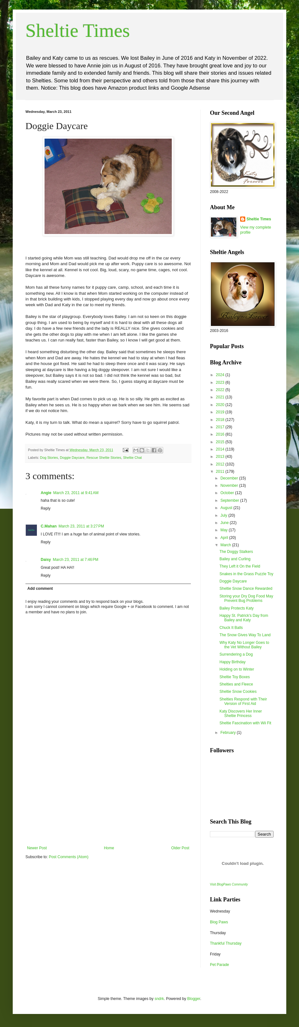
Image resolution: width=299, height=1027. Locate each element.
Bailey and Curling (234, 559)
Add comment (40, 588)
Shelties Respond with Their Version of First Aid (243, 701)
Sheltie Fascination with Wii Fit (245, 723)
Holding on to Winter (236, 669)
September (230, 500)
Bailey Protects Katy (236, 608)
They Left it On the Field (239, 566)
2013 (221, 456)
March (226, 545)
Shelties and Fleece (236, 684)
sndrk (159, 998)
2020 (221, 405)
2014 (221, 449)
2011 (221, 471)
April (224, 537)
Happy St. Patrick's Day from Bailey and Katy (243, 617)
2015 (221, 442)
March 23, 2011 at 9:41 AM (75, 493)
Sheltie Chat (132, 457)
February (228, 732)
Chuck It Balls (231, 627)
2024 (221, 375)
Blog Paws (219, 922)
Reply (46, 508)
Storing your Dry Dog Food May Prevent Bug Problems (246, 598)
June (225, 522)
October (227, 493)
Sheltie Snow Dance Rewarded (245, 588)
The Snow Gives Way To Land (245, 635)
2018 (221, 419)
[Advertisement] (108, 798)
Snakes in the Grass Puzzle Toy (246, 574)
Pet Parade (219, 964)
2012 (221, 464)
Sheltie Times (77, 30)
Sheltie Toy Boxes (234, 677)
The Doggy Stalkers (236, 551)
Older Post (180, 848)
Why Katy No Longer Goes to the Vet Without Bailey (244, 644)
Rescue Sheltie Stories (104, 457)
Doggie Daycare (72, 457)
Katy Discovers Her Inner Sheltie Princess (240, 713)
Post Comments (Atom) (68, 857)
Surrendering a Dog (236, 654)
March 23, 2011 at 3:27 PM (81, 526)
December (229, 478)
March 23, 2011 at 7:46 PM (75, 559)
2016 (221, 434)
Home (109, 848)
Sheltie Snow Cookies (238, 691)
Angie (46, 493)
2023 (221, 382)
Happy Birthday (232, 662)
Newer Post (37, 848)
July (224, 515)
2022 (221, 390)
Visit (229, 884)
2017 (221, 427)
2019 (221, 412)
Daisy (46, 559)
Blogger (193, 998)
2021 (221, 397)
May (224, 530)
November (229, 485)
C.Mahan (49, 526)
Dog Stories (49, 457)
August (226, 508)
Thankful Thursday (225, 943)
